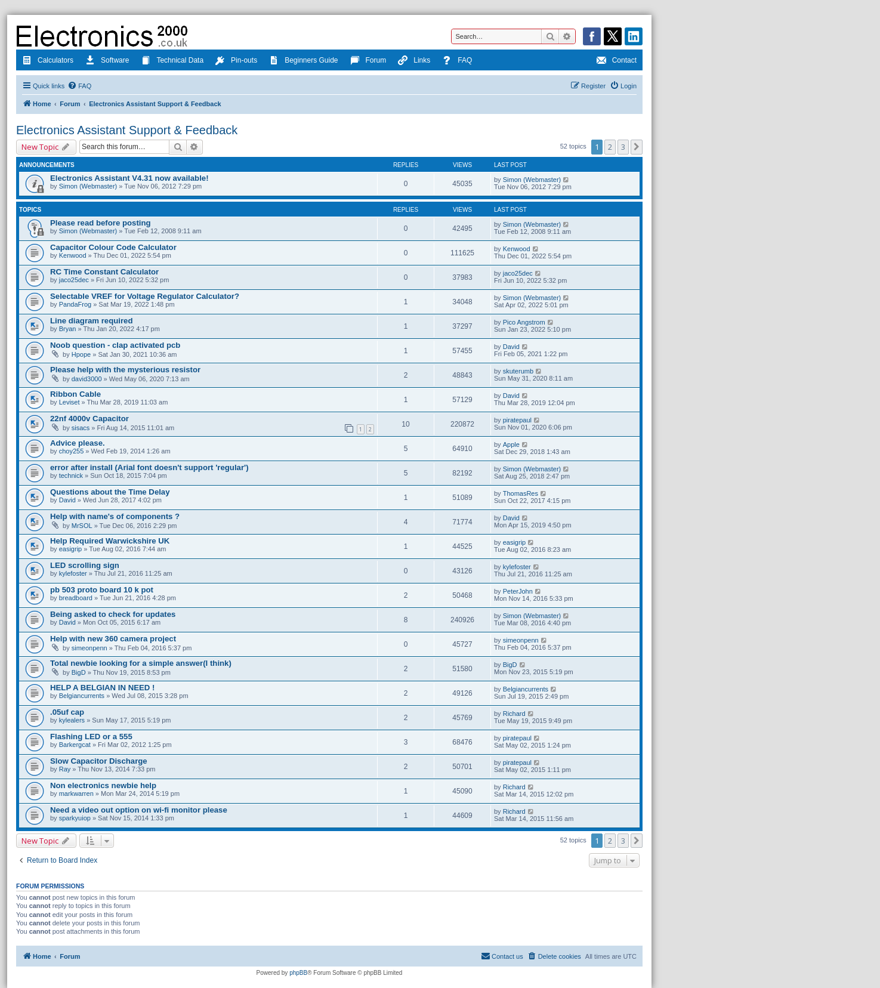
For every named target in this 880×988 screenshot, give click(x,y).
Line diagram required (91, 320)
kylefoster (73, 573)
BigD (79, 672)
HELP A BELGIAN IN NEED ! (102, 687)
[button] (637, 147)
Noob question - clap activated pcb (115, 345)
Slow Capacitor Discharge (98, 761)
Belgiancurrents (81, 695)
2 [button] (610, 146)
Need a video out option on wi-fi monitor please (138, 809)
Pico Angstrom (524, 322)
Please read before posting (100, 222)
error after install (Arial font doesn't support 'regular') (149, 467)
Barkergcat (75, 744)
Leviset (69, 402)
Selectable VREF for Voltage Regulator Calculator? (144, 296)
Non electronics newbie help (103, 785)
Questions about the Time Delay (110, 491)
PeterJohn (518, 591)
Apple (511, 444)
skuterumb (518, 371)
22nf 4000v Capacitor (89, 418)
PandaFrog (75, 304)
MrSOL (82, 525)
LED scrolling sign (84, 565)
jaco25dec (74, 279)
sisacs (81, 427)
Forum (368, 61)
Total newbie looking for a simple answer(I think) (140, 663)
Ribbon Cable (75, 394)
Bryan (67, 328)
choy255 (71, 451)
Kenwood (73, 255)
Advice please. (77, 443)
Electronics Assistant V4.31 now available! (129, 178)
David (511, 346)
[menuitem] (79, 86)
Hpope (81, 354)
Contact (617, 61)
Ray (65, 769)
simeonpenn (89, 648)
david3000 (87, 378)
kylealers (72, 720)
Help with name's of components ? (115, 516)
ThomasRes (520, 493)
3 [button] (623, 146)
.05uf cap (67, 712)
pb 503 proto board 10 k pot (101, 589)
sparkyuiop (75, 818)
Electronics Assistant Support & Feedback (126, 130)
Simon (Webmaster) (88, 186)
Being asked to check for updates (112, 614)
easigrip (70, 548)
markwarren (76, 793)
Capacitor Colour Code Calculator (113, 247)
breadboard (75, 597)
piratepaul (517, 420)
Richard (514, 713)
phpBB (298, 973)
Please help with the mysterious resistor (125, 369)
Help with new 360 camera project (113, 638)
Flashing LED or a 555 (91, 736)
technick (71, 475)
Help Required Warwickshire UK (109, 540)
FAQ (457, 61)
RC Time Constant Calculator (104, 271)
